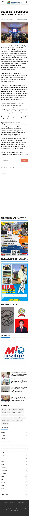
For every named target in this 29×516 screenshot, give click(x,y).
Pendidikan (4, 470)
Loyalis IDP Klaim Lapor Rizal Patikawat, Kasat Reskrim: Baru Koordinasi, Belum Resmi (19, 374)
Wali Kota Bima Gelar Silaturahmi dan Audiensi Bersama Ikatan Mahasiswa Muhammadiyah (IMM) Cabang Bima (13, 398)
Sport (17, 420)
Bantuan (15, 409)
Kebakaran (5, 415)
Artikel (9, 409)
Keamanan (20, 412)
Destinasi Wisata (5, 441)
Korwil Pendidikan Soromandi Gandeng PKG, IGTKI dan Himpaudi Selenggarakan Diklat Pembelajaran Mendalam (14, 390)
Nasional (10, 417)
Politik (3, 420)
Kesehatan (12, 415)
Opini (15, 417)
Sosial (12, 420)
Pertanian (3, 473)
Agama (4, 409)
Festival (4, 412)
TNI (21, 420)
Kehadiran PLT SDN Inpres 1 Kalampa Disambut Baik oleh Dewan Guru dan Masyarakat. (19, 381)
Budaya (21, 409)
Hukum (13, 412)
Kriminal (4, 417)
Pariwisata (22, 417)
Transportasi (5, 423)
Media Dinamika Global (19, 509)
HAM (9, 412)
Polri (8, 420)
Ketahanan (20, 415)
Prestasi (3, 482)
